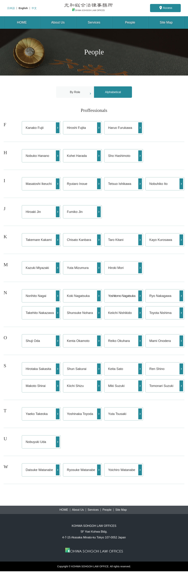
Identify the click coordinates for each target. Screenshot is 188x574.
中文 (34, 8)
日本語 (11, 8)
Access (165, 8)
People (130, 22)
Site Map (166, 22)
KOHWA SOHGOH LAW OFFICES (94, 8)
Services (94, 22)
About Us (58, 22)
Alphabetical (113, 93)
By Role (75, 93)
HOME (22, 22)
